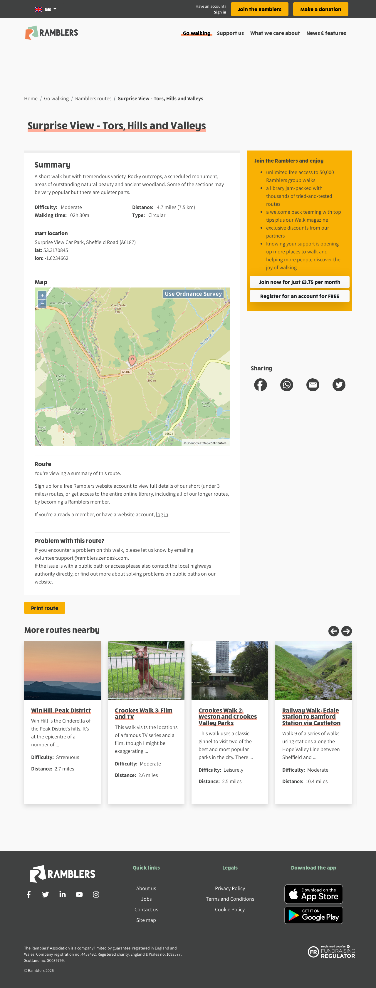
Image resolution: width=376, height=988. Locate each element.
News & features (326, 32)
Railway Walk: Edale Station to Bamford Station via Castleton (311, 716)
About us (146, 888)
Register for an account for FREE (299, 295)
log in (162, 514)
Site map (146, 920)
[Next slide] (346, 631)
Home (31, 98)
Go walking (197, 32)
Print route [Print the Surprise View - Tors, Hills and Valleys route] (44, 607)
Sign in (220, 12)
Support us (230, 32)
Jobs (146, 898)
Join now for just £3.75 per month (299, 281)
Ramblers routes (93, 98)
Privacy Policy (230, 888)
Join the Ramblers (259, 9)
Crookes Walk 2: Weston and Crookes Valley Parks (228, 716)
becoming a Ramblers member (75, 501)
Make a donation (320, 9)
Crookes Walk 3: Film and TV (143, 713)
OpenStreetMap (198, 443)
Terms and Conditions (230, 898)
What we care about (275, 32)
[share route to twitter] (339, 384)
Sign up (43, 485)
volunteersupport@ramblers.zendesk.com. (82, 557)
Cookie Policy (230, 909)
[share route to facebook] (260, 384)
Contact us (146, 909)
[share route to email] (312, 384)
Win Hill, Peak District (61, 710)
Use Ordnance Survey (193, 293)
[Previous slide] (333, 631)
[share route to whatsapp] (286, 384)
